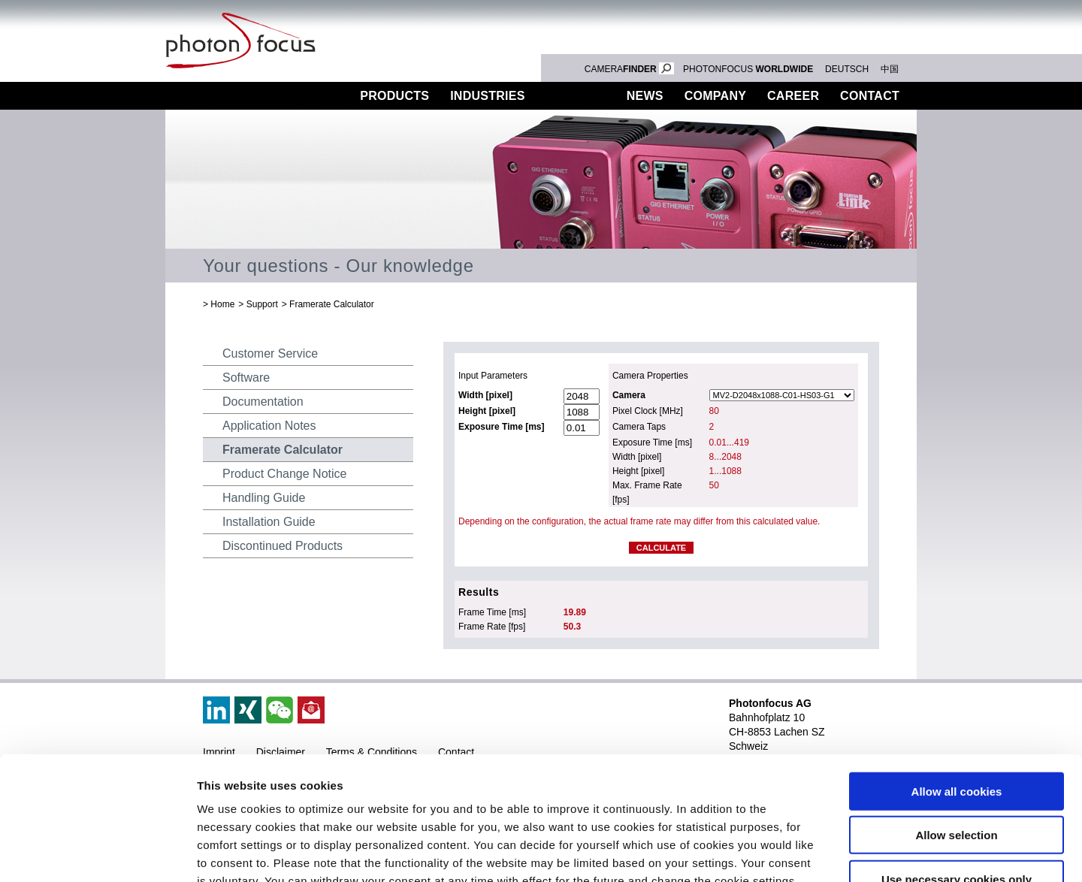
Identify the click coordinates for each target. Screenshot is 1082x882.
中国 (890, 69)
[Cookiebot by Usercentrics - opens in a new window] (97, 852)
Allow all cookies (956, 684)
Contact (869, 95)
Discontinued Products (282, 545)
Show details (789, 852)
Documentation (263, 401)
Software (246, 377)
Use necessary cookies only (956, 772)
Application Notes (269, 425)
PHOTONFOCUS (748, 69)
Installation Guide (269, 521)
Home (222, 304)
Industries (487, 95)
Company (715, 95)
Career (793, 95)
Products (394, 95)
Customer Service (270, 353)
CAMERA (629, 69)
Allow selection (956, 728)
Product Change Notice (284, 473)
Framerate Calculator (331, 304)
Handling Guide (263, 497)
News (645, 95)
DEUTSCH (847, 69)
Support (576, 95)
